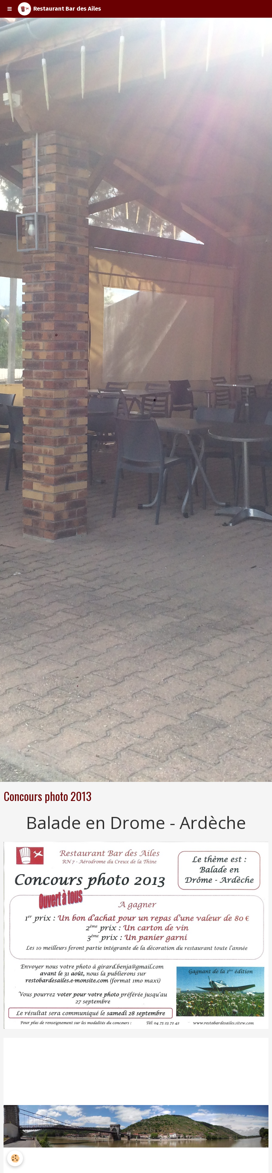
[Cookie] (15, 1158)
